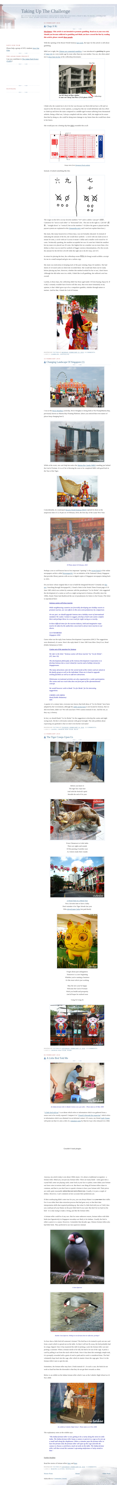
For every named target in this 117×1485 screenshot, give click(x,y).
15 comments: (91, 727)
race (76, 729)
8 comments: (90, 352)
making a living (58, 1469)
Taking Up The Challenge (45, 11)
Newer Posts (48, 1474)
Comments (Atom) (60, 1479)
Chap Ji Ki (52, 26)
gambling (55, 354)
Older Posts (106, 1474)
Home (77, 1474)
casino (54, 729)
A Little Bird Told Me (57, 1058)
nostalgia (64, 354)
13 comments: (92, 1048)
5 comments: (91, 1467)
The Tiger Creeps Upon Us (60, 737)
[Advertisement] (14, 74)
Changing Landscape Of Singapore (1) (65, 362)
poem (69, 1050)
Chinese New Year (65, 729)
